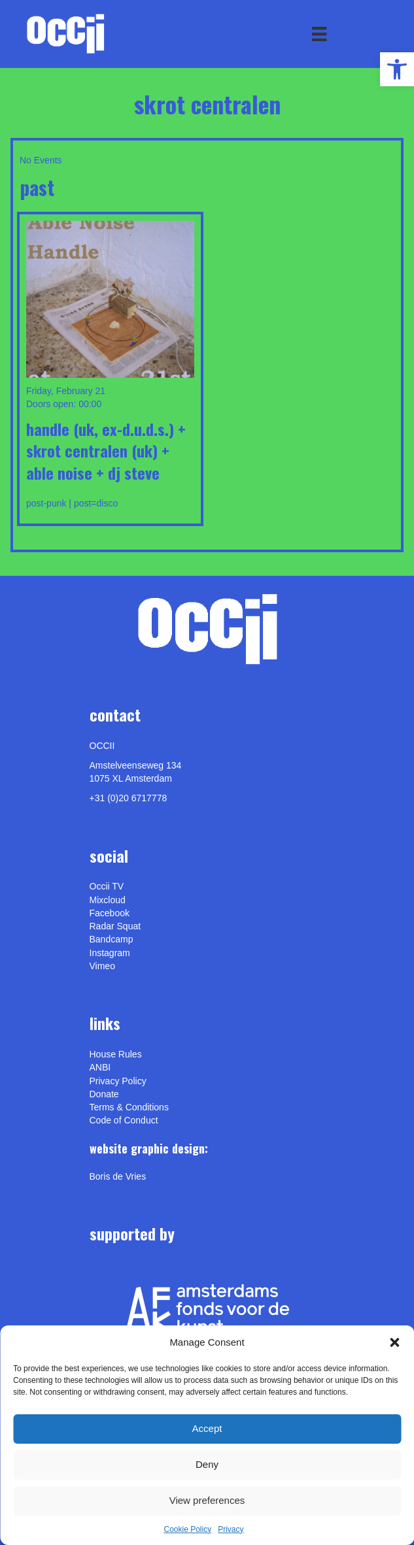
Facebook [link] (109, 913)
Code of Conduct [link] (124, 1120)
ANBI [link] (100, 1067)
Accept (207, 1428)
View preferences (207, 1500)
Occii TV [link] (107, 886)
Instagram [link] (110, 953)
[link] (397, 69)
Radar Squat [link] (115, 926)
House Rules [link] (116, 1054)
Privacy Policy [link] (118, 1081)
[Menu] (319, 34)
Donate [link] (104, 1094)
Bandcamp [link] (111, 939)
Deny (207, 1464)
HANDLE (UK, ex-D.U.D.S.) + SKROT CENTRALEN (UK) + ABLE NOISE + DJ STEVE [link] (106, 450)
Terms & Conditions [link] (129, 1107)
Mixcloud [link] (108, 900)
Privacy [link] (230, 1529)
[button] (394, 1342)
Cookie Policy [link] (187, 1529)
